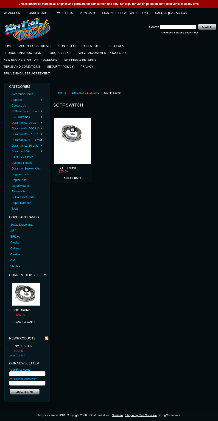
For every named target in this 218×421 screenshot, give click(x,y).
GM (12, 260)
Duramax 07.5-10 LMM (26, 140)
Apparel (26, 100)
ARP (13, 230)
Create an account (133, 13)
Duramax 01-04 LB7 (26, 123)
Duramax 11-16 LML (26, 146)
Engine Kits (18, 180)
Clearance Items (22, 94)
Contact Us (18, 105)
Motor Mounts (20, 185)
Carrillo (15, 254)
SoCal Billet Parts (22, 197)
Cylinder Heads (21, 162)
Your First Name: (20, 369)
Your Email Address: (22, 379)
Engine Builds (20, 174)
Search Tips (191, 32)
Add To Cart (25, 321)
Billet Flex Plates (22, 157)
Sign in (107, 13)
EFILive (15, 236)
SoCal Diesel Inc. (21, 224)
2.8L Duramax (26, 117)
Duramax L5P (26, 151)
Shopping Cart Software (141, 415)
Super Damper (21, 203)
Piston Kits (18, 191)
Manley (15, 266)
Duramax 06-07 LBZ (26, 134)
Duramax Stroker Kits (25, 168)
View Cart (87, 13)
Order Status (39, 13)
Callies (14, 248)
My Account (12, 13)
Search (154, 27)
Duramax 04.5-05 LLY (26, 129)
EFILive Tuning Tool (26, 111)
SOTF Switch (22, 310)
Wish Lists (65, 13)
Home (62, 92)
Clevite (14, 242)
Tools (14, 208)
